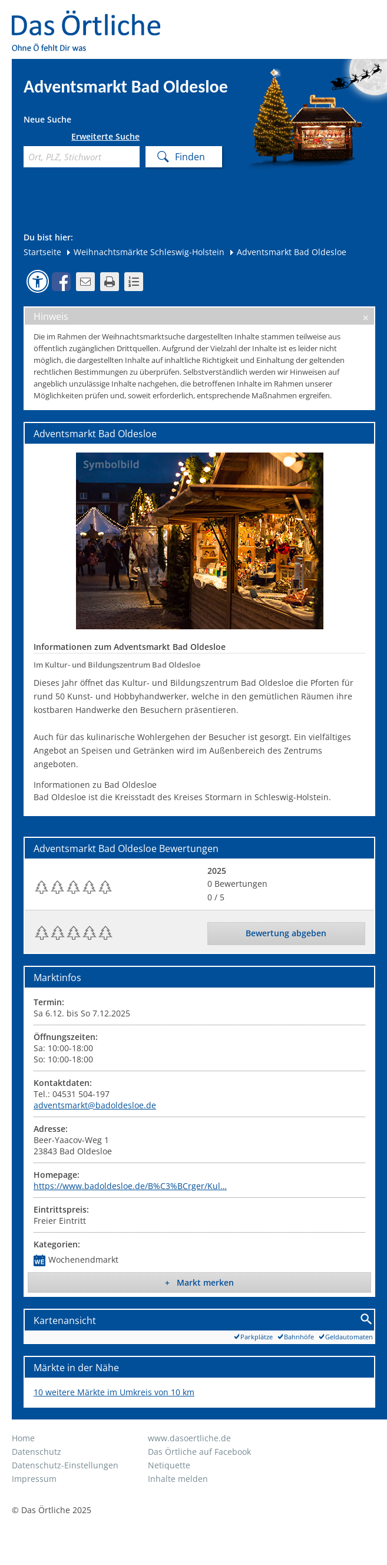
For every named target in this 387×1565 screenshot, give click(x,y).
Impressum (34, 1478)
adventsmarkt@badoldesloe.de (95, 1105)
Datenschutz (36, 1451)
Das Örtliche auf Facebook (199, 1451)
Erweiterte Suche (105, 136)
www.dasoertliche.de (189, 1438)
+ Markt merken (199, 1282)
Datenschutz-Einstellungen (65, 1465)
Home (23, 1438)
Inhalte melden (178, 1478)
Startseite (42, 251)
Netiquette (169, 1465)
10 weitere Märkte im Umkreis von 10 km (114, 1392)
